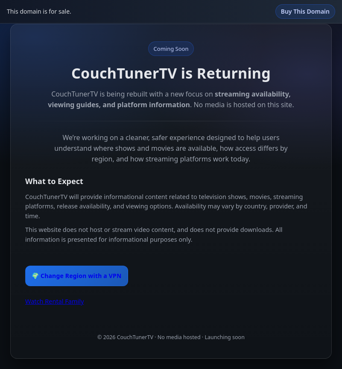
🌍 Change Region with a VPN (77, 276)
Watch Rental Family (54, 301)
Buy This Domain (305, 11)
